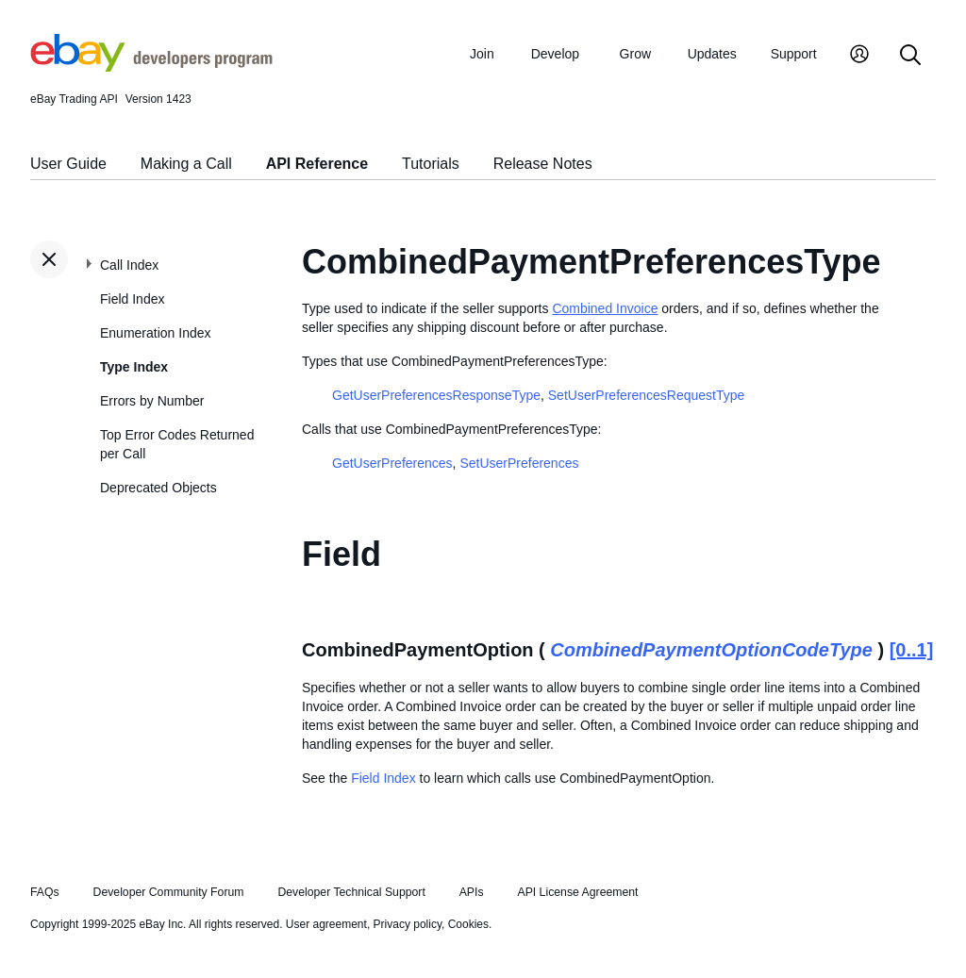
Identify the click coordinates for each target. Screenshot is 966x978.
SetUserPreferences (518, 463)
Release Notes (542, 164)
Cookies (468, 924)
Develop (555, 53)
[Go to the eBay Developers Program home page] (151, 67)
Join (482, 53)
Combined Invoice (605, 308)
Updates (712, 53)
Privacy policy (407, 924)
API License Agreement (577, 892)
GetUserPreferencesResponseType (436, 395)
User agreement (326, 924)
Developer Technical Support (351, 892)
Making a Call (186, 164)
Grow (635, 53)
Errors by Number (152, 400)
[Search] (910, 56)
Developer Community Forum (168, 892)
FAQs (44, 892)
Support (794, 53)
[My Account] (859, 56)
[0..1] (912, 649)
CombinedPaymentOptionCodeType (711, 649)
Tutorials (430, 164)
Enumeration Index (155, 332)
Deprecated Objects (158, 487)
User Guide (68, 164)
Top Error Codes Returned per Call (177, 444)
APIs (471, 892)
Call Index (129, 265)
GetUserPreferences (392, 463)
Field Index (132, 299)
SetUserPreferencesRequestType (646, 395)
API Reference (317, 164)
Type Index (134, 366)
